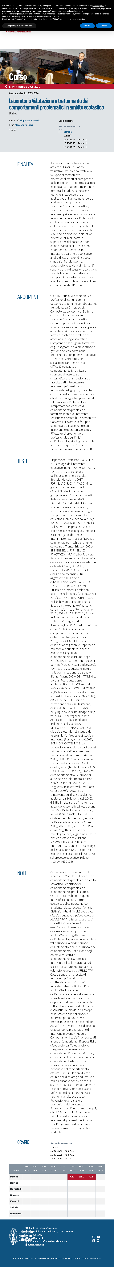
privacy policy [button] (98, 6)
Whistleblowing (36, 1244)
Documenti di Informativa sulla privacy (47, 1241)
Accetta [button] (103, 26)
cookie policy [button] (76, 11)
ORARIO (67, 132)
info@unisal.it (36, 1238)
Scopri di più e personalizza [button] (19, 26)
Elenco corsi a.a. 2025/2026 (23, 87)
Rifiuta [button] (87, 26)
